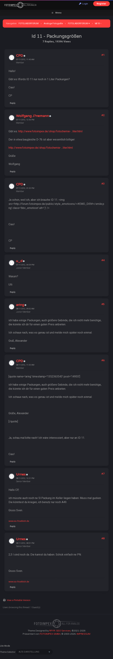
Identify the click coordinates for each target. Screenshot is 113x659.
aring (20, 305)
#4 (102, 260)
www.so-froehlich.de (19, 521)
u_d (19, 261)
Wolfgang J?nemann (32, 116)
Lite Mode (5, 646)
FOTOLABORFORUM (29, 23)
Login (83, 3)
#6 (102, 360)
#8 (102, 538)
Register (101, 3)
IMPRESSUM (83, 634)
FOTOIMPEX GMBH (50, 634)
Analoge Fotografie (53, 23)
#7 (102, 473)
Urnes (21, 474)
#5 (102, 304)
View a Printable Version (18, 600)
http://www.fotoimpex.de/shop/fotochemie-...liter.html (50, 131)
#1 (102, 55)
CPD (19, 56)
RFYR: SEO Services (60, 630)
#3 (102, 183)
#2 (102, 115)
